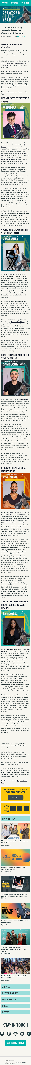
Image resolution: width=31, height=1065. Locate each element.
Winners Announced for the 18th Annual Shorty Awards (14, 842)
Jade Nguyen (21, 36)
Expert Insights (10, 993)
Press (5, 1006)
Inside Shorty (9, 999)
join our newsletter (15, 1042)
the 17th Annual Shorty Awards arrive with (15, 63)
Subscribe (14, 3)
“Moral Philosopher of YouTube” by (15, 513)
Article (6, 986)
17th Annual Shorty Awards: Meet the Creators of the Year (12, 30)
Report (5, 1012)
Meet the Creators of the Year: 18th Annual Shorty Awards (13, 868)
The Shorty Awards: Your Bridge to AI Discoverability (13, 977)
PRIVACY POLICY (21, 1063)
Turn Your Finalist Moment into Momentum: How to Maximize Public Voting (13, 949)
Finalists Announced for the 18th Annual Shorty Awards (14, 922)
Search (25, 3)
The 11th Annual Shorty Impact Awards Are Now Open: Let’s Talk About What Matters (14, 896)
